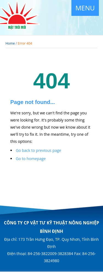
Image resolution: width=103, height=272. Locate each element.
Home (10, 43)
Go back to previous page (38, 150)
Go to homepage (31, 158)
